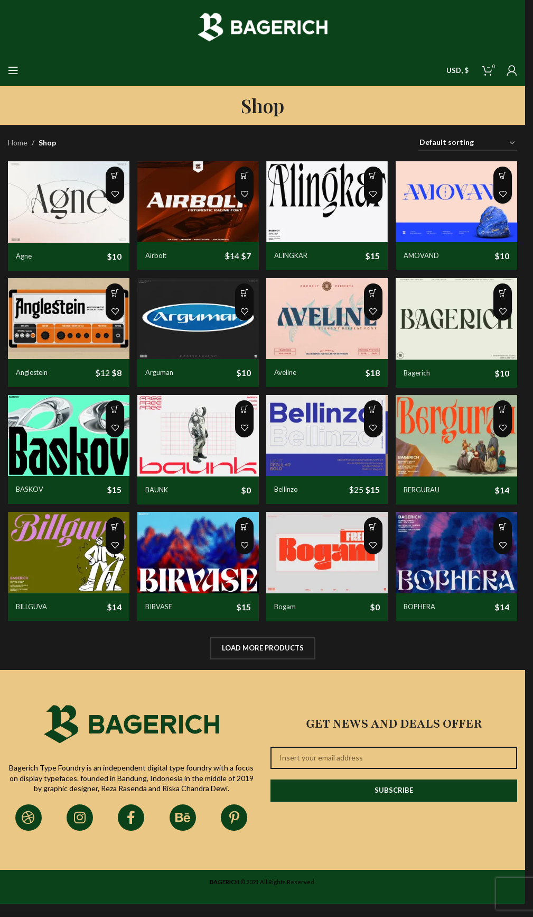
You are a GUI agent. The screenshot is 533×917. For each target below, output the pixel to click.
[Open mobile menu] (13, 70)
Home (17, 142)
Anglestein (34, 372)
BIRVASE (162, 614)
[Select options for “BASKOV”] (109, 418)
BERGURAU (430, 493)
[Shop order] (467, 143)
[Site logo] (262, 26)
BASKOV (31, 493)
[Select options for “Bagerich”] (502, 297)
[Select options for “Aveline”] (371, 297)
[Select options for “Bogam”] (371, 538)
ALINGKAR (297, 251)
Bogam (289, 614)
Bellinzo (291, 493)
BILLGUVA (33, 614)
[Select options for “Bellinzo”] (371, 418)
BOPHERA (427, 614)
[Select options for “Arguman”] (240, 297)
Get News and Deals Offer (394, 732)
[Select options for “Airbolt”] (240, 176)
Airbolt (158, 250)
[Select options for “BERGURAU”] (502, 418)
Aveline (290, 372)
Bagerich (424, 372)
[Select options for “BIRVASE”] (240, 538)
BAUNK (160, 493)
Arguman (162, 372)
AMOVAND (429, 250)
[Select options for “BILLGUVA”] (109, 538)
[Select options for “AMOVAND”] (502, 176)
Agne (25, 251)
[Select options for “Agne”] (109, 176)
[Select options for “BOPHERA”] (502, 538)
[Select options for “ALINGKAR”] (371, 176)
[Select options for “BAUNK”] (240, 418)
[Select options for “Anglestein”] (109, 297)
